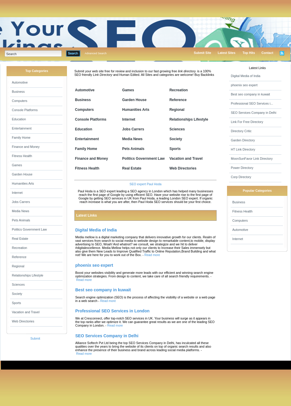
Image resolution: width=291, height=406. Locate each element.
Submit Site (202, 53)
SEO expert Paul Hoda (145, 184)
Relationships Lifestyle (27, 275)
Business (18, 91)
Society (17, 293)
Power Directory (242, 168)
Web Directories (23, 321)
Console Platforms (25, 110)
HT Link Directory (243, 149)
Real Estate (20, 238)
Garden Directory (243, 140)
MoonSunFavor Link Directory (252, 158)
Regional (18, 266)
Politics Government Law (29, 229)
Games (17, 165)
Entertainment (21, 128)
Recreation (19, 248)
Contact (267, 53)
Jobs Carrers (21, 202)
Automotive (20, 82)
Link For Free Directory (247, 122)
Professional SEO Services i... (252, 103)
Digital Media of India (245, 76)
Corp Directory (241, 177)
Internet (17, 192)
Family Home (21, 137)
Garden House (22, 174)
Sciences (18, 284)
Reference (19, 257)
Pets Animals (21, 220)
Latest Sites (227, 53)
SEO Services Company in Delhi (253, 112)
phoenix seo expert (244, 85)
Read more (152, 255)
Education (19, 119)
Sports (16, 303)
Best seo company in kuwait (250, 94)
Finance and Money (26, 146)
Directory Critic (241, 131)
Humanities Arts (23, 183)
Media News (20, 211)
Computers (19, 101)
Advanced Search (96, 53)
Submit (35, 338)
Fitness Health (22, 156)
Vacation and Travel (25, 312)
